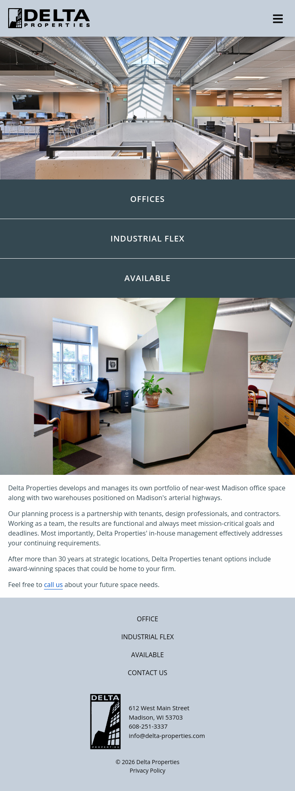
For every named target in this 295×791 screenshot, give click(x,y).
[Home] (147, 18)
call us (53, 584)
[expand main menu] (278, 19)
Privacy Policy (147, 770)
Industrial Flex (147, 636)
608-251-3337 (148, 726)
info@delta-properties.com (167, 735)
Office (147, 618)
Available (147, 654)
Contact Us (147, 672)
